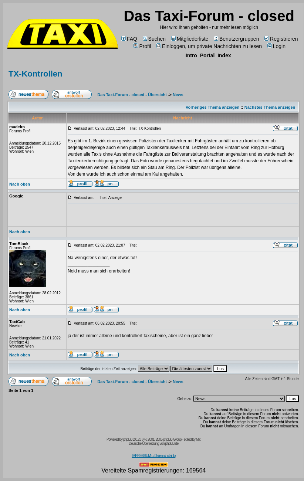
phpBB (127, 439)
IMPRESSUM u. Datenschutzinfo (153, 456)
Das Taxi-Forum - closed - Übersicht (131, 94)
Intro (191, 55)
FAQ (129, 39)
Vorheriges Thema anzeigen (212, 107)
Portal (207, 55)
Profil (142, 46)
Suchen (154, 39)
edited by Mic (191, 439)
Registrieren (281, 39)
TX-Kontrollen (35, 73)
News (178, 94)
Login (276, 46)
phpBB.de (171, 443)
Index (224, 55)
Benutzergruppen (236, 39)
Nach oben (19, 184)
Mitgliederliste (190, 39)
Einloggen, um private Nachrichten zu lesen (209, 46)
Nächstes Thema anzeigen (269, 107)
